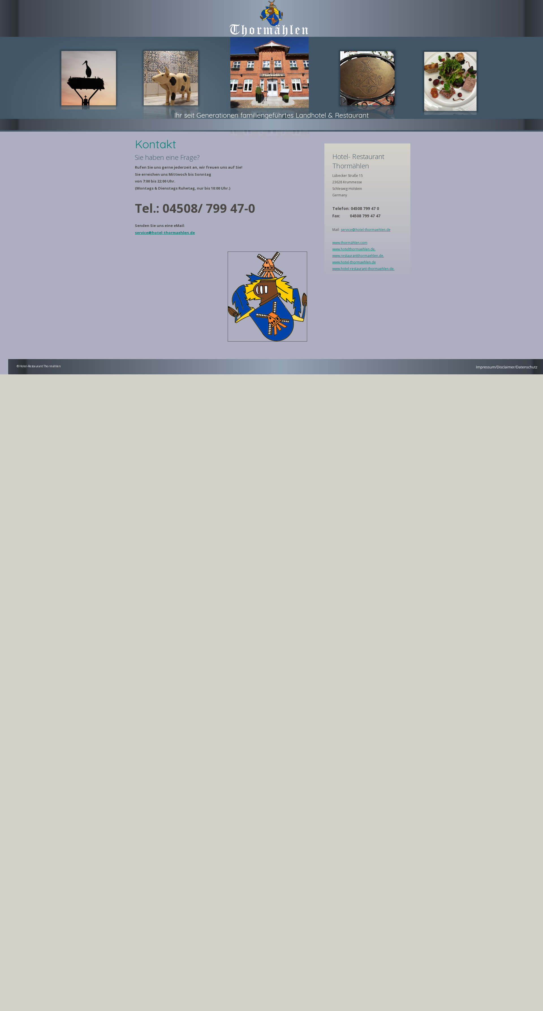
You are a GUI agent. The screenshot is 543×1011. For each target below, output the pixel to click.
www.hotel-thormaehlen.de (354, 262)
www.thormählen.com (349, 242)
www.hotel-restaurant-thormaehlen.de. (363, 268)
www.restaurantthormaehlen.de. (358, 255)
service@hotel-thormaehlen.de (165, 232)
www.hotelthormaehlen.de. (354, 249)
